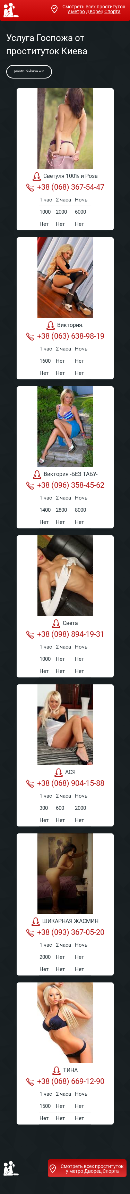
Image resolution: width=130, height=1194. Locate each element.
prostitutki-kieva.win (29, 71)
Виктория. (65, 325)
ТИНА (65, 1071)
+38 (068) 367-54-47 (65, 187)
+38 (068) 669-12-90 (65, 1081)
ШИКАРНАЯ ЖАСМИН (65, 921)
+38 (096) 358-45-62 (65, 485)
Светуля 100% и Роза (65, 176)
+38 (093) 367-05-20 (65, 932)
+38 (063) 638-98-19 (65, 336)
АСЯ (65, 772)
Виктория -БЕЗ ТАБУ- (65, 474)
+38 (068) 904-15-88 (65, 783)
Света (65, 623)
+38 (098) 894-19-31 (65, 634)
